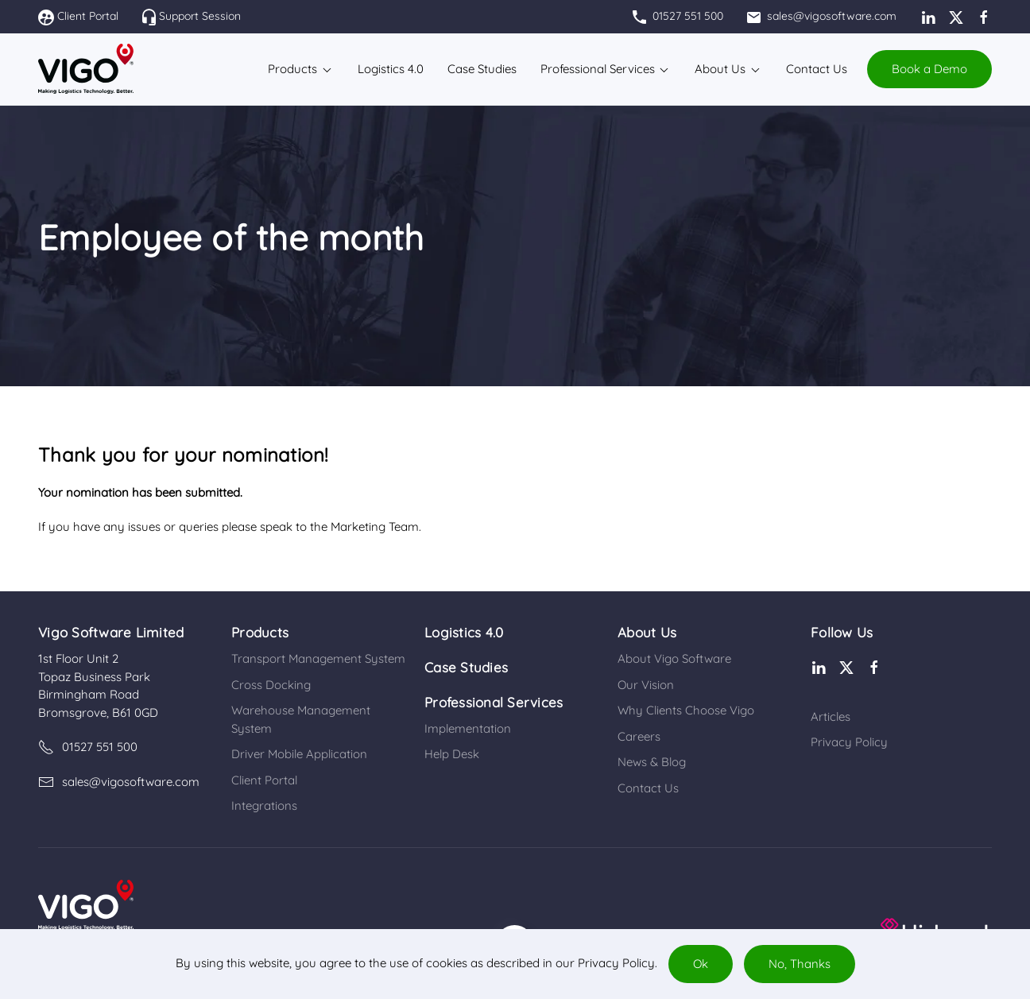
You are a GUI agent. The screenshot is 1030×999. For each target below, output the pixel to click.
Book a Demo (929, 68)
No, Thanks (800, 963)
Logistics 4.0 (463, 632)
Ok (700, 963)
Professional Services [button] (597, 68)
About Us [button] (720, 68)
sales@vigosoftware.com (821, 16)
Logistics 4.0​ (391, 68)
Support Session (191, 16)
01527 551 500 (678, 16)
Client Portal (78, 16)
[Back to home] (86, 69)
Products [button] (292, 68)
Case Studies (482, 68)
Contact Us (816, 68)
